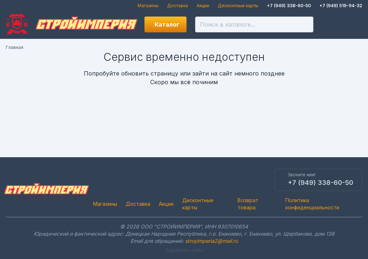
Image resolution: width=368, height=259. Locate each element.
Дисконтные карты (238, 5)
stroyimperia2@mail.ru (211, 241)
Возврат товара (248, 203)
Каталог (167, 24)
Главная (14, 47)
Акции (203, 5)
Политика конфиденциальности (312, 203)
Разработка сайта (184, 250)
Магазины (148, 5)
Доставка (177, 5)
